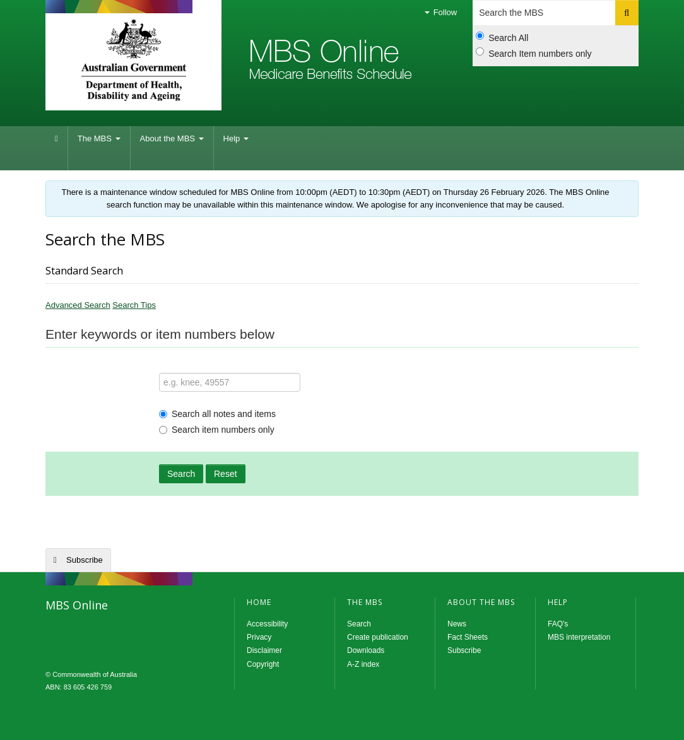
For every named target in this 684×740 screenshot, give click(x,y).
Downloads (365, 650)
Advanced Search (77, 305)
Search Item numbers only (533, 53)
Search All (502, 37)
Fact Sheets (467, 637)
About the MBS (172, 138)
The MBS (99, 138)
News (456, 624)
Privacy (259, 637)
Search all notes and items (217, 414)
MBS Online (124, 634)
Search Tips (134, 305)
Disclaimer (264, 650)
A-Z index (363, 664)
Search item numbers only (216, 430)
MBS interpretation (579, 637)
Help (236, 138)
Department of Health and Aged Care (133, 60)
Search (181, 474)
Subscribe (84, 560)
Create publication (377, 637)
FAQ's (558, 624)
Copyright (263, 664)
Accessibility (267, 624)
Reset (225, 474)
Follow (441, 12)
